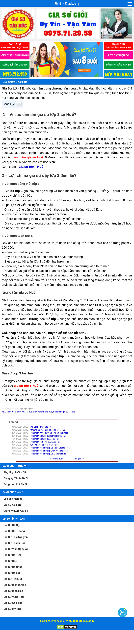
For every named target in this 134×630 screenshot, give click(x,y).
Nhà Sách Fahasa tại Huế (41, 427)
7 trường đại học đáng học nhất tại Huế (47, 430)
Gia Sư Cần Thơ (12, 602)
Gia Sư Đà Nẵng (13, 567)
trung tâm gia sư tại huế (64, 412)
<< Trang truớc (56, 459)
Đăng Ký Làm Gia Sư (15, 510)
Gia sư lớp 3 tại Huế (15, 82)
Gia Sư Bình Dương (14, 584)
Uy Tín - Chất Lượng (67, 3)
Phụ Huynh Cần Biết (15, 472)
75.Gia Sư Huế (8, 412)
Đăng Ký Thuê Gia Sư (16, 478)
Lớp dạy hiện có (13, 498)
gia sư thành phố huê (42, 412)
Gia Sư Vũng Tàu (13, 596)
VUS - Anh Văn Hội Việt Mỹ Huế (43, 445)
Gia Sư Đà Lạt (11, 573)
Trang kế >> (78, 459)
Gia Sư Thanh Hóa (14, 543)
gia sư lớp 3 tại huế (23, 412)
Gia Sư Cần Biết (12, 504)
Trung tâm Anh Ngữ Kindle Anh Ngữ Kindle (49, 433)
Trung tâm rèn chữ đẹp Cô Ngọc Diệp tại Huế (50, 448)
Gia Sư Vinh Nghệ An (15, 549)
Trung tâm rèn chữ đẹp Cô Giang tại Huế (48, 454)
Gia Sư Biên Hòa (13, 590)
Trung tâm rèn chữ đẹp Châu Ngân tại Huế (49, 451)
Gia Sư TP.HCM (12, 579)
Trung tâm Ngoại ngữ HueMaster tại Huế (48, 436)
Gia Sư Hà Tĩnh (12, 555)
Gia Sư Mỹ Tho (12, 608)
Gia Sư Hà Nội (11, 525)
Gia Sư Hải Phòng (14, 531)
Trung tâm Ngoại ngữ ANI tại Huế (44, 439)
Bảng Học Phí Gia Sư (15, 484)
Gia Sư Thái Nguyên (15, 537)
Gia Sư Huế (10, 561)
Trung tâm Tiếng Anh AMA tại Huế (45, 442)
